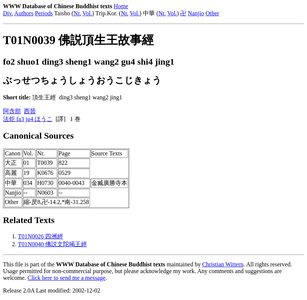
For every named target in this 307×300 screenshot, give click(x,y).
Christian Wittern (223, 264)
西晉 (30, 111)
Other (212, 13)
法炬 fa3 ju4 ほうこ (28, 119)
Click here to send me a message (67, 278)
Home (121, 6)
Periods (44, 13)
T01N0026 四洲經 (40, 236)
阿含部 (12, 111)
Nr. (77, 13)
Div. (8, 13)
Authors (24, 13)
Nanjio (196, 13)
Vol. (87, 13)
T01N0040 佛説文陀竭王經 (52, 244)
